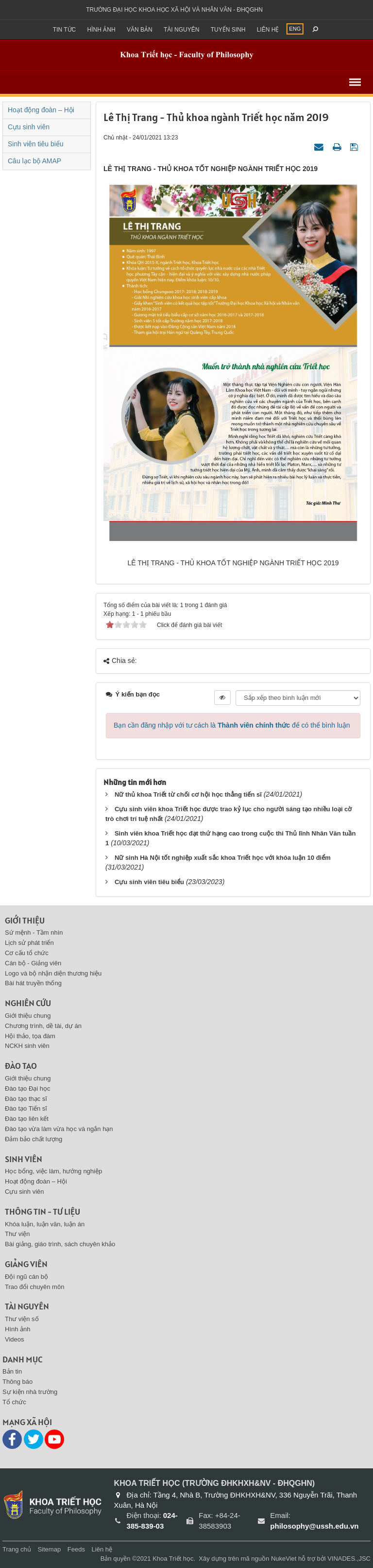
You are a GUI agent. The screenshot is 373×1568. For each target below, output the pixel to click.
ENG (295, 29)
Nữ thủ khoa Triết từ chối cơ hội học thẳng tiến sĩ (188, 794)
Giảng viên (26, 1264)
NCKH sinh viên (27, 1045)
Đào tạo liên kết (27, 1118)
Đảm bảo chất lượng (33, 1139)
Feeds (76, 1549)
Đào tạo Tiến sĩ (26, 1108)
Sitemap (49, 1549)
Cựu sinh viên (29, 127)
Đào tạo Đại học (28, 1088)
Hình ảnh (101, 29)
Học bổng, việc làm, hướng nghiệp (53, 1171)
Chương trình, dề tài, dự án (43, 1025)
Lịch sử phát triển (29, 942)
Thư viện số (22, 1319)
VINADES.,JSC (349, 1558)
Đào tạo (21, 1065)
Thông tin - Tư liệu (42, 1211)
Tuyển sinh (228, 29)
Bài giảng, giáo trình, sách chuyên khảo (60, 1244)
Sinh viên (23, 1159)
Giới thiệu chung (28, 1015)
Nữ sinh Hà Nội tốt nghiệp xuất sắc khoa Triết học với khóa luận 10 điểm (223, 857)
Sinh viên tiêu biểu (36, 144)
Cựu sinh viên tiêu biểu (149, 882)
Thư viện (17, 1233)
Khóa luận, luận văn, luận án (45, 1224)
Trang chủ (16, 1549)
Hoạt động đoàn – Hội (41, 110)
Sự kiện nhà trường (29, 1391)
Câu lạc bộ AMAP (34, 161)
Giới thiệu (25, 920)
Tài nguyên (181, 29)
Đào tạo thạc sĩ (26, 1098)
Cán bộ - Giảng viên (33, 963)
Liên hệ (268, 29)
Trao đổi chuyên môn (34, 1286)
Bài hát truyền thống (33, 983)
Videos (14, 1339)
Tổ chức (14, 1402)
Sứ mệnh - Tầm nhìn (34, 932)
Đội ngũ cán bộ (26, 1276)
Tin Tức (64, 29)
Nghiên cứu (28, 1003)
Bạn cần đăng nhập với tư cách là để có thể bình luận (232, 725)
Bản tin (12, 1371)
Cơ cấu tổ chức (27, 953)
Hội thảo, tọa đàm (30, 1036)
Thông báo (17, 1381)
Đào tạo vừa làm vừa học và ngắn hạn (59, 1128)
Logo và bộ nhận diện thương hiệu (53, 973)
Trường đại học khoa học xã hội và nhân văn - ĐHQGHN (174, 9)
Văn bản (140, 29)
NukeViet (284, 1558)
